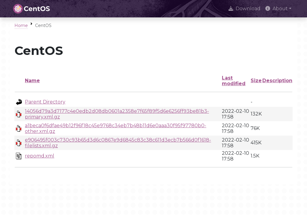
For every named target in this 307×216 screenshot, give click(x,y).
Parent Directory (45, 102)
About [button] (276, 8)
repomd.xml (39, 156)
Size (256, 80)
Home (21, 25)
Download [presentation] (244, 8)
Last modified (234, 80)
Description (277, 80)
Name (32, 80)
